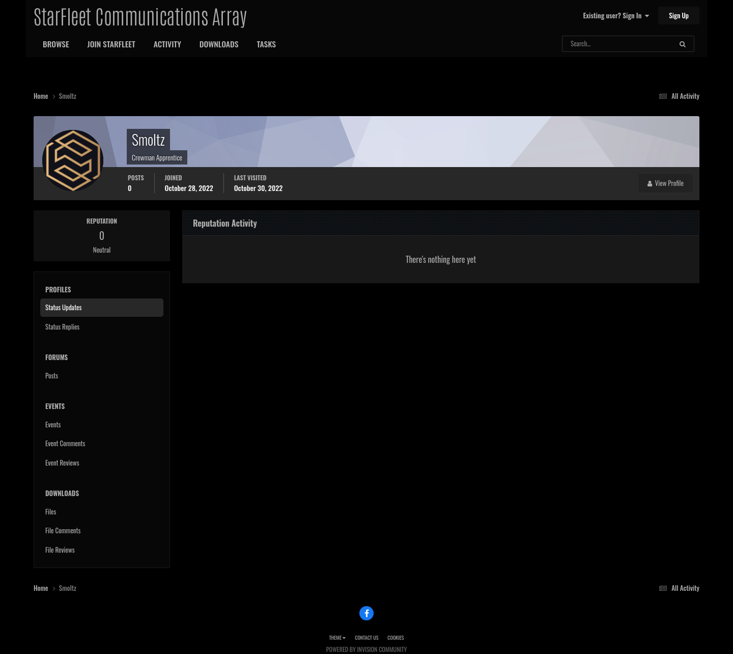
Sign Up (679, 15)
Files (50, 511)
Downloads (219, 44)
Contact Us (366, 637)
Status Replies (62, 326)
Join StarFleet (111, 44)
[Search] (590, 43)
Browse (56, 44)
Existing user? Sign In (616, 15)
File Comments (62, 530)
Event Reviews (62, 462)
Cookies (395, 637)
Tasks (266, 44)
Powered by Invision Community (366, 649)
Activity (167, 44)
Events (53, 424)
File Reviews (60, 549)
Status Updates (63, 307)
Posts (51, 375)
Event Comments (65, 443)
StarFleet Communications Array (140, 15)
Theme (337, 637)
